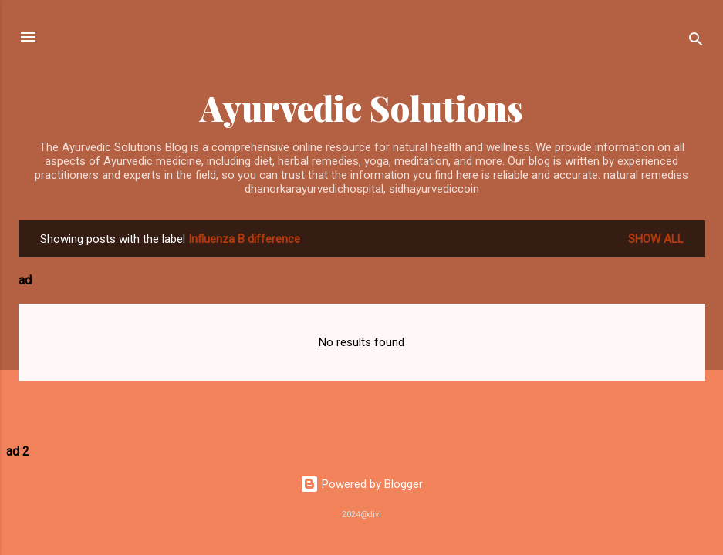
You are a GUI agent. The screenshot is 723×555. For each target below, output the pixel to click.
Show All (656, 239)
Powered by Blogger (361, 484)
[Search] (696, 42)
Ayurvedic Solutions (361, 107)
